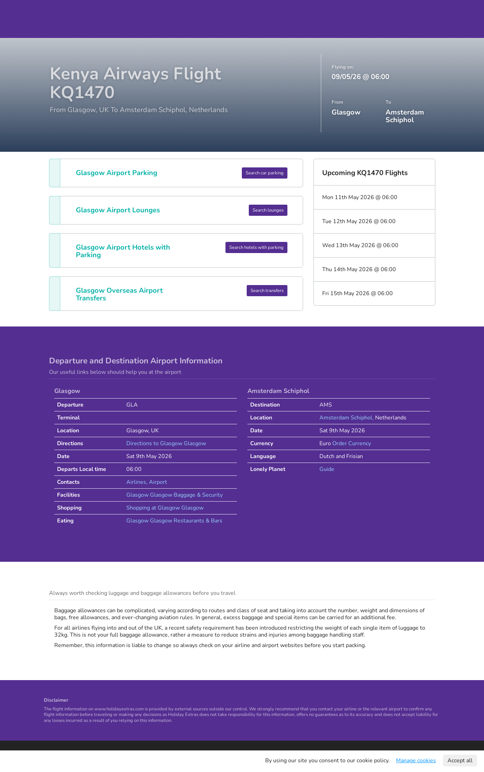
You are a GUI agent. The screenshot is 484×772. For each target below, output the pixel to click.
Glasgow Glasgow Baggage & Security (174, 495)
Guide (326, 469)
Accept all (460, 760)
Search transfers (267, 290)
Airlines (136, 482)
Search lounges (268, 210)
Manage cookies (416, 760)
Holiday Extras (29, 19)
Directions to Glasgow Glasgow (166, 443)
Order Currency (351, 443)
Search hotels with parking (256, 247)
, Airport (156, 482)
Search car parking (265, 173)
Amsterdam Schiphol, (347, 418)
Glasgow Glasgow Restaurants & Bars (174, 521)
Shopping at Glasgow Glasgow (165, 508)
